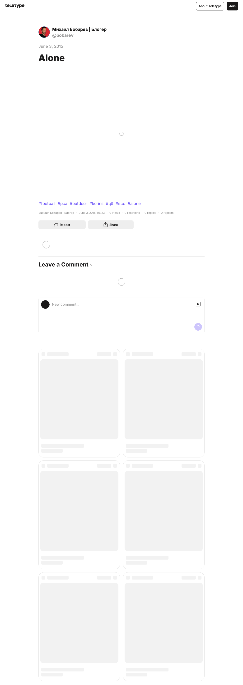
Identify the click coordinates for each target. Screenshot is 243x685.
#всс (120, 203)
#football (46, 203)
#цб (109, 203)
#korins (96, 203)
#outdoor (78, 203)
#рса (62, 203)
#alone (134, 203)
